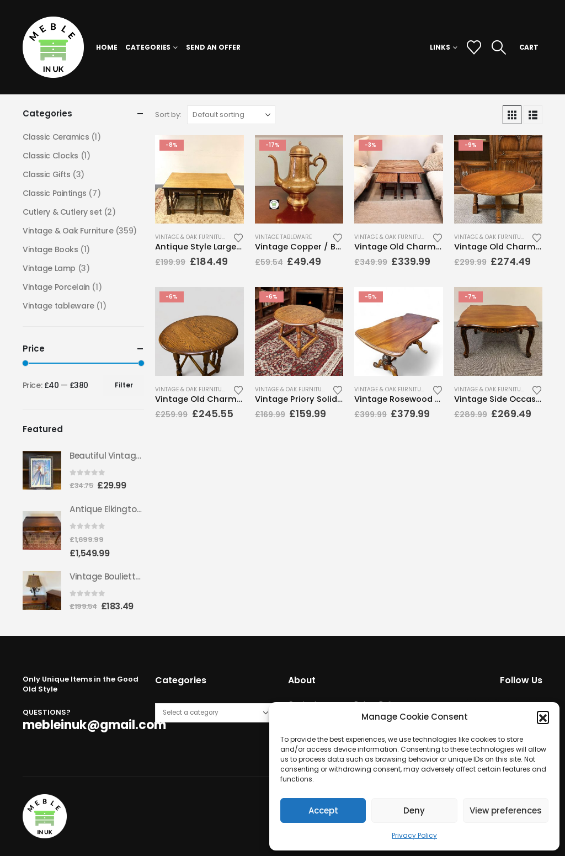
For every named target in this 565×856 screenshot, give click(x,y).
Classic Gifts (47, 174)
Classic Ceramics (56, 136)
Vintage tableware (283, 237)
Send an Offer (213, 47)
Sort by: (168, 114)
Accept (323, 810)
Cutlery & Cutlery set (62, 211)
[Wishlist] (473, 47)
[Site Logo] (53, 47)
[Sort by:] (231, 114)
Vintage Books (50, 249)
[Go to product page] (199, 179)
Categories (147, 47)
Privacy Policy (414, 835)
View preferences (506, 810)
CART (529, 47)
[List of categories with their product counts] (214, 712)
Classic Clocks (50, 155)
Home (107, 47)
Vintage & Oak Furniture (191, 237)
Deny (414, 810)
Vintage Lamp (49, 268)
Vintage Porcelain (56, 287)
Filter (124, 385)
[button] (542, 716)
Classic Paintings (55, 193)
